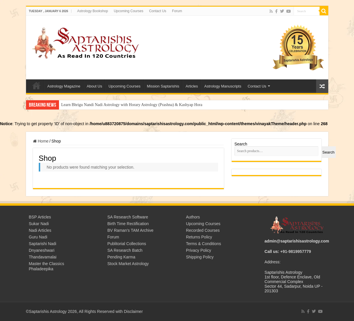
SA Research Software (127, 217)
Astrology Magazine (63, 86)
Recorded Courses (203, 230)
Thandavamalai (43, 257)
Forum (177, 11)
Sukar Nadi (39, 223)
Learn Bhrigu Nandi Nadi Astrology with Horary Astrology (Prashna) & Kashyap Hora (131, 105)
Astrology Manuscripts (222, 86)
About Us (94, 86)
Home (43, 141)
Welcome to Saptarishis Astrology (36, 85)
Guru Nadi (38, 237)
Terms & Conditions (203, 243)
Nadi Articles (40, 230)
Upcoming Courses (128, 11)
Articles (192, 86)
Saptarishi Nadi (42, 243)
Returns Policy (199, 237)
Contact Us (157, 11)
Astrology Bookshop (92, 11)
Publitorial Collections (126, 243)
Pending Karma (121, 257)
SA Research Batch (124, 250)
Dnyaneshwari (42, 250)
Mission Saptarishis (163, 86)
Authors (193, 217)
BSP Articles (40, 217)
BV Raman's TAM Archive (130, 230)
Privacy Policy (198, 250)
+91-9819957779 (295, 251)
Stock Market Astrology (128, 263)
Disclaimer (133, 311)
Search (241, 144)
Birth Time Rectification (128, 223)
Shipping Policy (200, 257)
